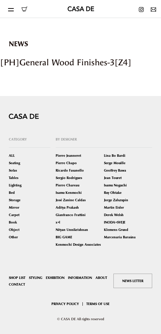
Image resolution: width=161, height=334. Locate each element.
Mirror (14, 207)
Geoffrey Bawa (115, 170)
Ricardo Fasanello (70, 170)
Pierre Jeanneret (68, 155)
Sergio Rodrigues (69, 177)
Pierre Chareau (67, 185)
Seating (14, 163)
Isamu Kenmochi (69, 192)
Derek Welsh (114, 215)
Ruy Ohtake (113, 192)
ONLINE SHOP (24, 9)
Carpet (14, 215)
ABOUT (101, 277)
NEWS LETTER (132, 281)
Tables (13, 177)
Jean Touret (113, 177)
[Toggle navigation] (10, 9)
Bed (12, 192)
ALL (12, 155)
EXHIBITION (55, 277)
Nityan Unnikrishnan (72, 229)
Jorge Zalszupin (116, 200)
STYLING (35, 277)
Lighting (15, 185)
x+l (58, 222)
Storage (14, 200)
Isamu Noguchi (115, 185)
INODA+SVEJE (114, 222)
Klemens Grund (116, 229)
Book (13, 222)
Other (13, 237)
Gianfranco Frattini (71, 215)
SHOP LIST (17, 277)
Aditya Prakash (67, 207)
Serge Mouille (114, 163)
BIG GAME (64, 237)
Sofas (13, 170)
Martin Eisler (114, 207)
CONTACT (17, 284)
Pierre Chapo (66, 163)
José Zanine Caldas (71, 200)
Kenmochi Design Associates (78, 244)
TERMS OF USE (98, 304)
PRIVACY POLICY (65, 304)
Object (14, 229)
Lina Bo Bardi (114, 155)
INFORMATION (80, 277)
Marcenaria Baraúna (120, 237)
